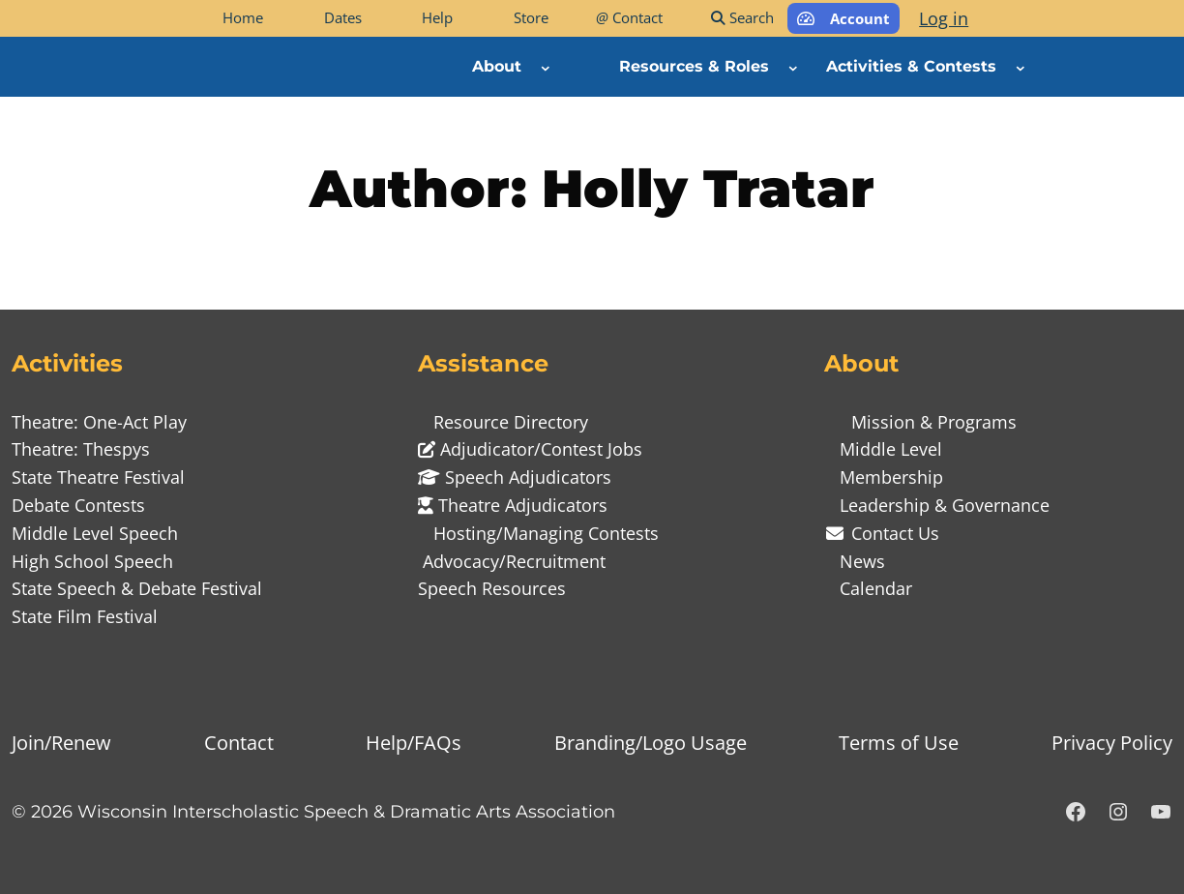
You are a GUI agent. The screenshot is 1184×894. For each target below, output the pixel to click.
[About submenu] (545, 67)
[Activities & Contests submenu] (1020, 67)
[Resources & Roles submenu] (793, 67)
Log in (943, 18)
